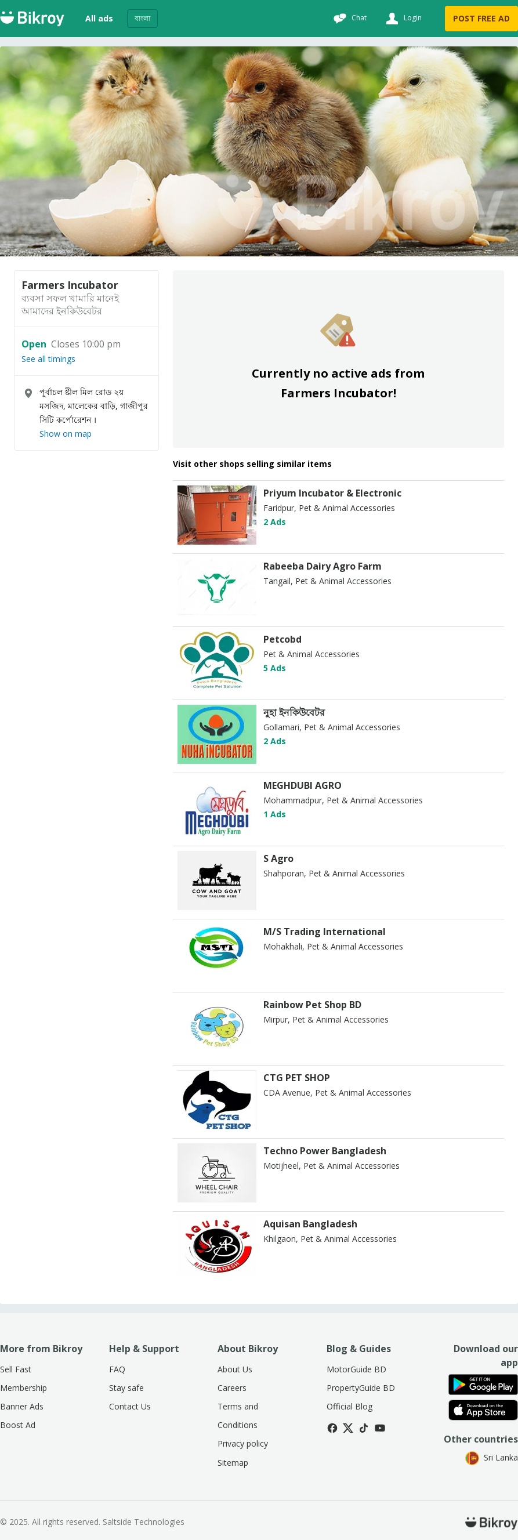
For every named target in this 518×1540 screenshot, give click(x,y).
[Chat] (349, 18)
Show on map (65, 433)
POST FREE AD (481, 18)
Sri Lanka (491, 1457)
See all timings (48, 359)
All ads (99, 18)
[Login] (402, 18)
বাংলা (142, 18)
